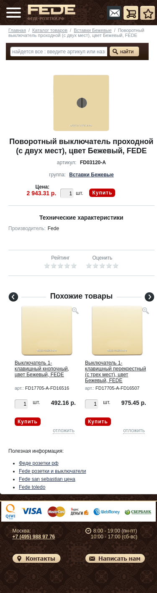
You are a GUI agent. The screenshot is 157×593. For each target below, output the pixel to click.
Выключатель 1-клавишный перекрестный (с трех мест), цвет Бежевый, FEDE (115, 371)
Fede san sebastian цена (47, 479)
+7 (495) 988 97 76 (34, 537)
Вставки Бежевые (92, 30)
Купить (102, 193)
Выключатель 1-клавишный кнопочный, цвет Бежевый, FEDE (42, 369)
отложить (64, 430)
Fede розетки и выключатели (52, 471)
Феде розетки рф (39, 463)
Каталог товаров (49, 30)
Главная (17, 30)
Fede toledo (32, 487)
